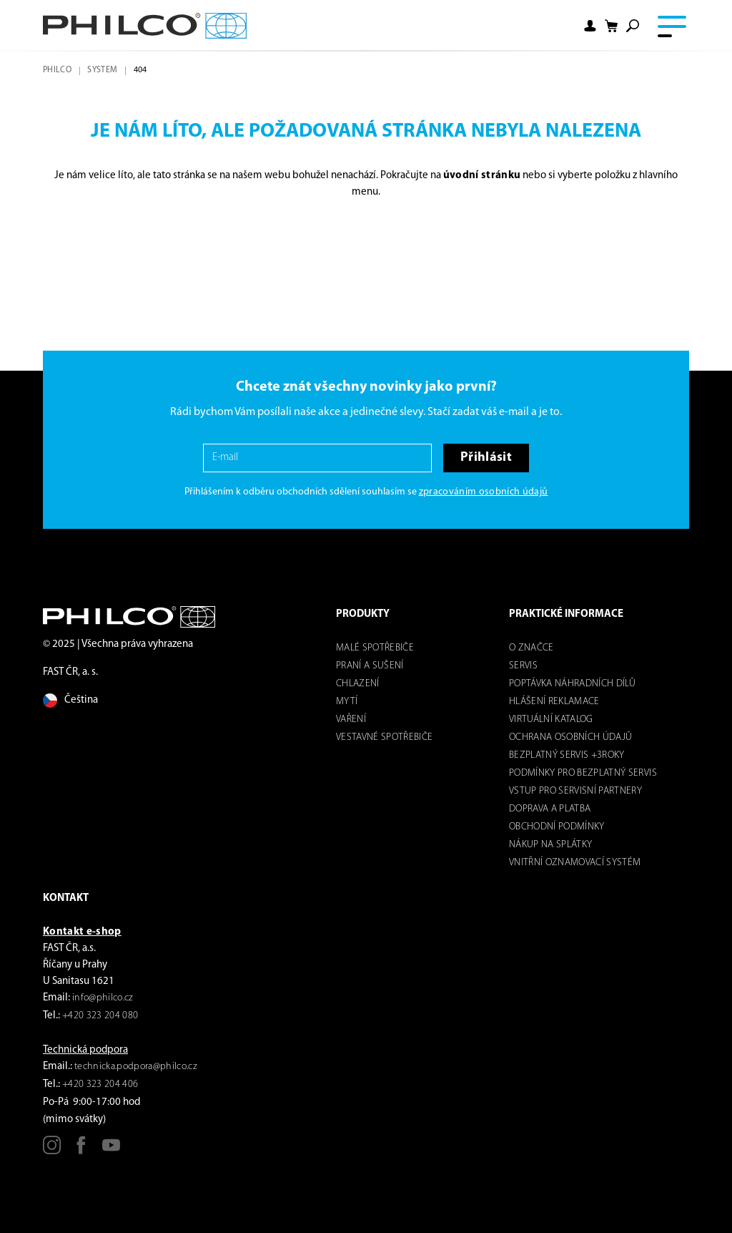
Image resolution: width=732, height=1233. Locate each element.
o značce (531, 648)
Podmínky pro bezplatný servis (583, 773)
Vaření (351, 719)
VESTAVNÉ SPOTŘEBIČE (384, 737)
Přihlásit (486, 457)
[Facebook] (81, 1150)
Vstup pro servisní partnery (575, 791)
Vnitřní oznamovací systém (575, 862)
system (102, 70)
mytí (346, 701)
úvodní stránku (482, 175)
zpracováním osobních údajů (483, 492)
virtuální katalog (551, 719)
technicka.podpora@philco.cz (135, 1066)
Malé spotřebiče (375, 648)
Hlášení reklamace (554, 701)
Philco (57, 70)
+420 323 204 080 (100, 1015)
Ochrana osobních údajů (570, 737)
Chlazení (358, 683)
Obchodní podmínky (557, 827)
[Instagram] (52, 1150)
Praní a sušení (370, 666)
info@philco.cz (103, 998)
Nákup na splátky (550, 844)
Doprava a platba (549, 809)
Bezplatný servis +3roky (567, 755)
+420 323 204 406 (100, 1084)
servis (523, 666)
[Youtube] (111, 1150)
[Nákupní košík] (611, 26)
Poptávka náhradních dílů (572, 683)
